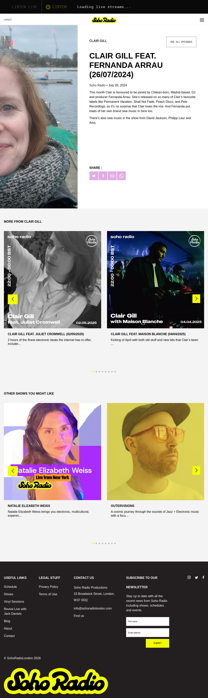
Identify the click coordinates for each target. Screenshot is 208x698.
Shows (8, 594)
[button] (196, 298)
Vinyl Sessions (14, 601)
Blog (7, 621)
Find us (79, 615)
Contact (9, 636)
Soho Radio (97, 85)
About (8, 628)
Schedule (10, 586)
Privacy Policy (48, 586)
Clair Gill (98, 41)
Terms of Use (48, 594)
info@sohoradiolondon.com (93, 608)
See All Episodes (181, 42)
